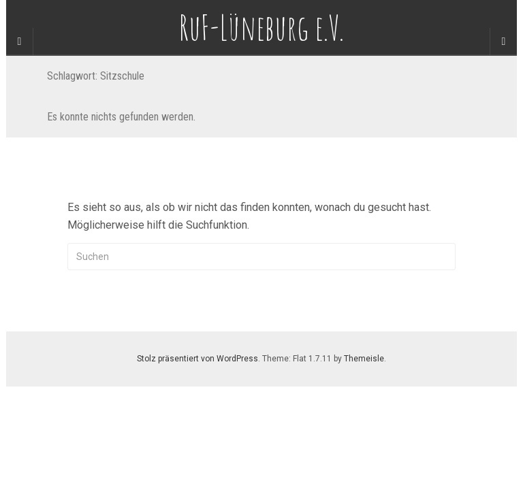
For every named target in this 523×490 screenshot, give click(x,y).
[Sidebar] (19, 41)
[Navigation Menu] (503, 41)
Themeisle (364, 358)
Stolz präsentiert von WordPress (197, 358)
